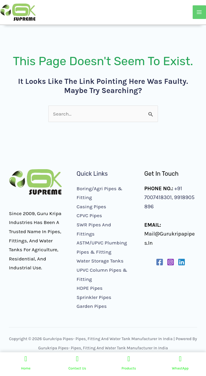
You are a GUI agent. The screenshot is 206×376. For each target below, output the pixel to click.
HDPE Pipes (89, 288)
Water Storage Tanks (99, 261)
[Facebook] (159, 262)
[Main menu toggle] (199, 12)
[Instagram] (170, 262)
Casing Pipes (91, 206)
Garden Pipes (91, 306)
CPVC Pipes (89, 215)
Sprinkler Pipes (93, 297)
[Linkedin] (181, 262)
